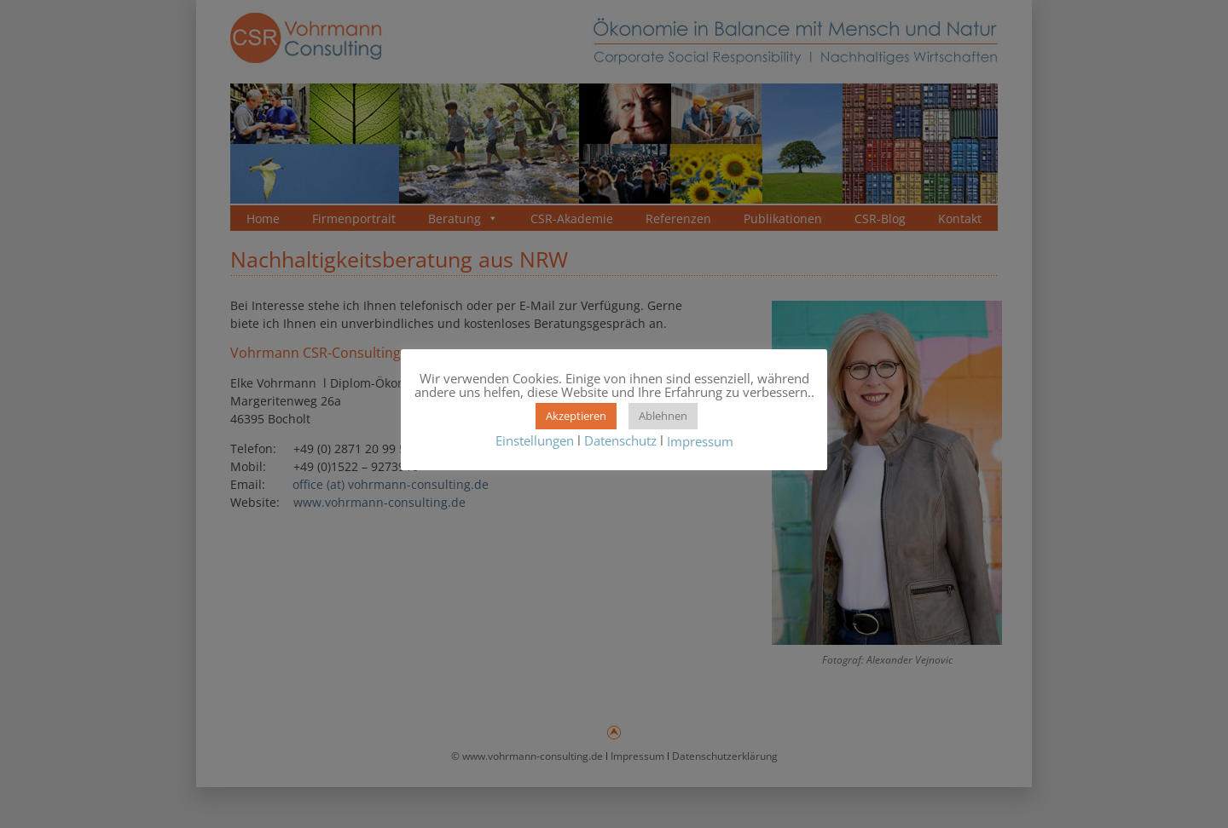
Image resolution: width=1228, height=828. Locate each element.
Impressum (700, 442)
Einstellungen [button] (534, 440)
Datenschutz (620, 440)
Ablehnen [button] (663, 415)
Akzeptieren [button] (576, 415)
